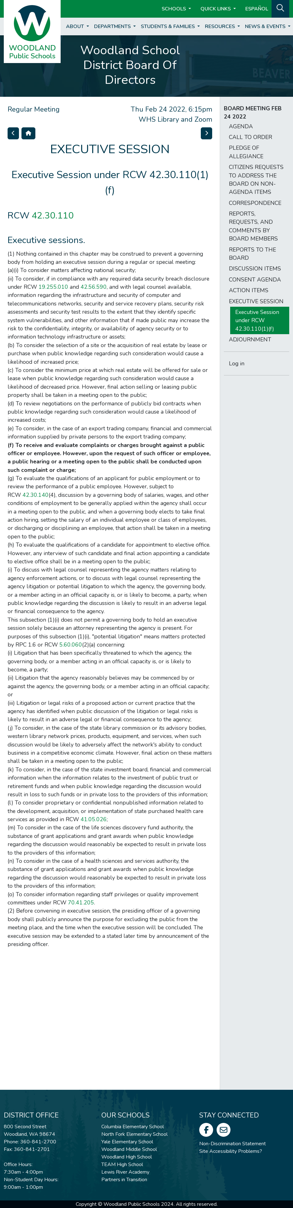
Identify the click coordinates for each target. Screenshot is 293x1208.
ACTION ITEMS (248, 290)
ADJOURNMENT (250, 339)
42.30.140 (35, 495)
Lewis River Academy (125, 1172)
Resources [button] (220, 26)
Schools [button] (174, 8)
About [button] (75, 26)
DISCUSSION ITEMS (255, 268)
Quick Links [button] (216, 8)
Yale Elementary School (127, 1141)
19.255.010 (53, 287)
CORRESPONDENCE (255, 203)
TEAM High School (122, 1164)
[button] (280, 8)
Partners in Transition (124, 1179)
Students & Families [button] (168, 26)
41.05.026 (94, 819)
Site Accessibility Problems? (230, 1151)
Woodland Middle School (129, 1149)
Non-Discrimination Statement (232, 1143)
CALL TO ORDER (250, 137)
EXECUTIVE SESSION (256, 301)
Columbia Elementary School (132, 1126)
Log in (236, 363)
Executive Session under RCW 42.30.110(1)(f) (257, 320)
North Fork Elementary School (134, 1134)
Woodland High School (126, 1156)
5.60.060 (70, 644)
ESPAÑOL (256, 8)
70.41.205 (81, 902)
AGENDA (241, 126)
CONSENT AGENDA (255, 279)
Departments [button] (113, 26)
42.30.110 (53, 215)
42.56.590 (94, 287)
